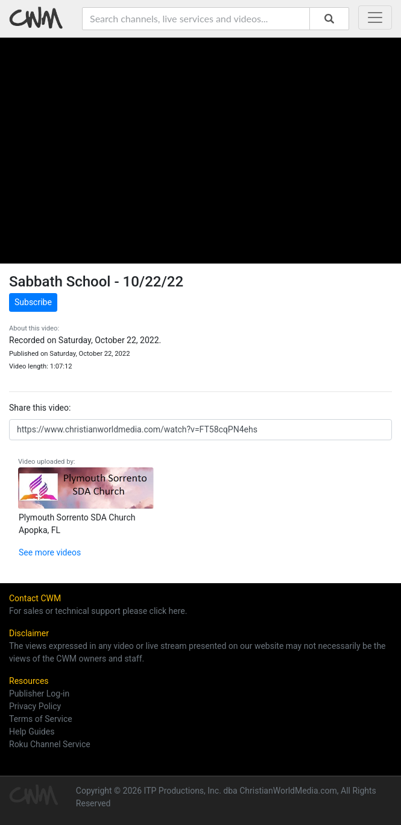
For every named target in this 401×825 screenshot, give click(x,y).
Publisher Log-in (39, 693)
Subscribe (33, 302)
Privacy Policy (35, 706)
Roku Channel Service (49, 744)
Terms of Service (40, 719)
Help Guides (31, 731)
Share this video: (40, 408)
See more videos (50, 552)
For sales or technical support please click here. (98, 611)
